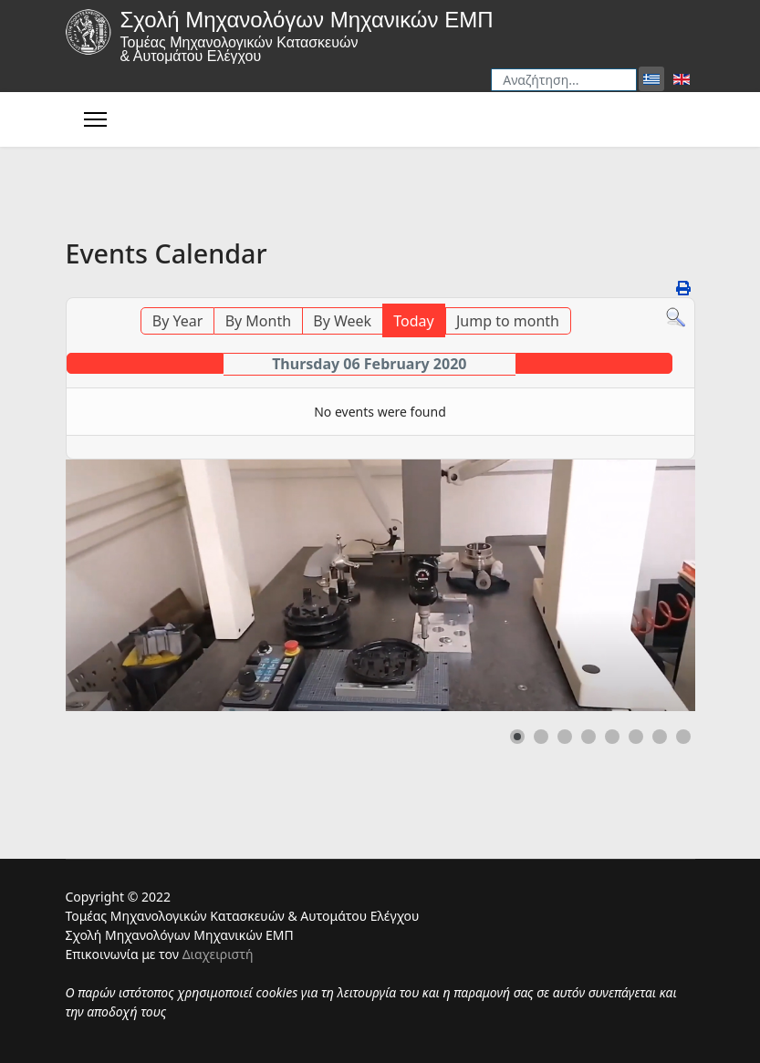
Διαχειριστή (218, 954)
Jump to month (507, 321)
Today (413, 321)
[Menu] (95, 119)
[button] (517, 736)
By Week (342, 321)
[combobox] (564, 79)
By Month (258, 321)
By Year (177, 321)
